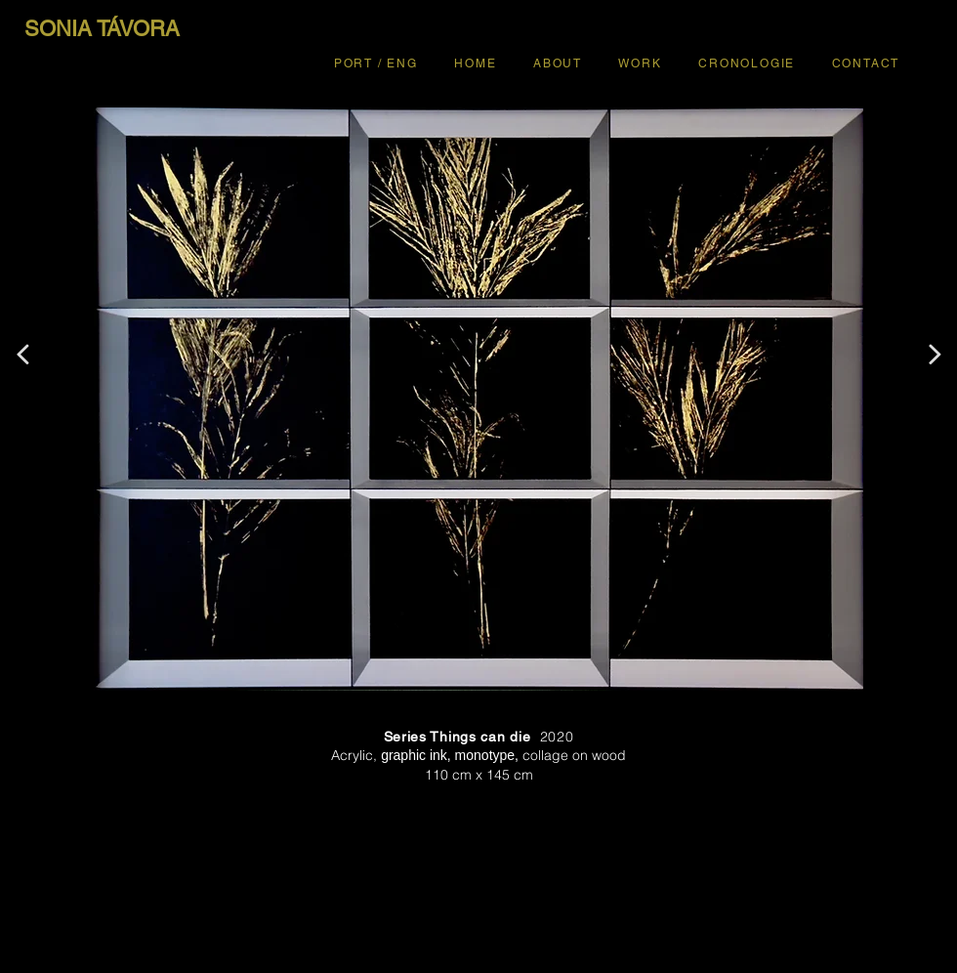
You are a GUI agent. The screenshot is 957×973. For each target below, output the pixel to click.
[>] (934, 354)
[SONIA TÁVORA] (101, 29)
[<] (22, 354)
